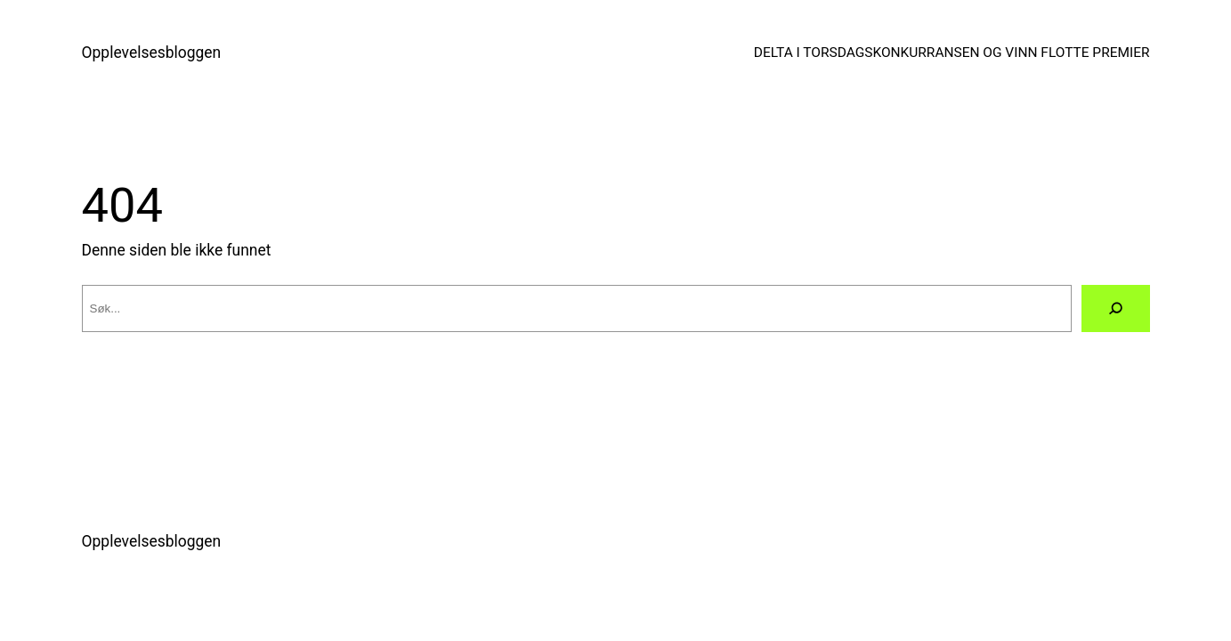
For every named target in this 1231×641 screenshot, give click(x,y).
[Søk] (1115, 309)
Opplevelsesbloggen (152, 52)
